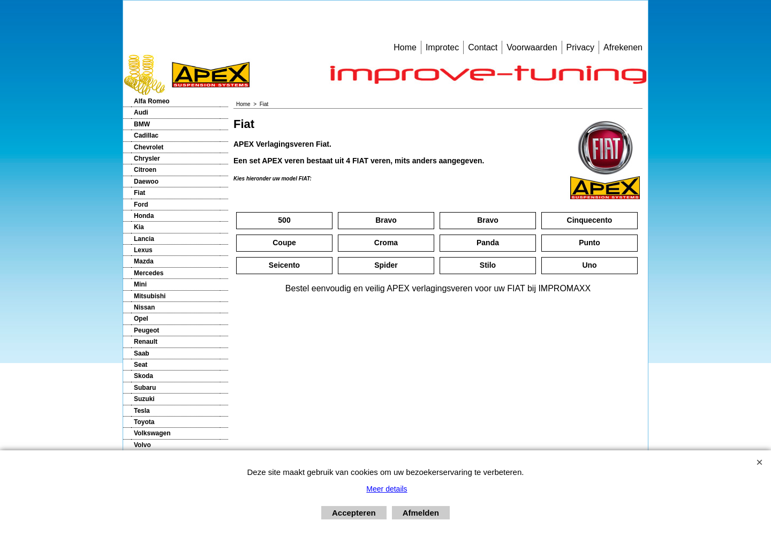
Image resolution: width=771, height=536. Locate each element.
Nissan (144, 307)
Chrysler (147, 158)
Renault (145, 341)
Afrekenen (622, 47)
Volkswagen (152, 433)
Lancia (144, 239)
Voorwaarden (532, 47)
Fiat (139, 193)
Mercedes (148, 273)
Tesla (142, 410)
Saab (141, 353)
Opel (141, 318)
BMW (142, 124)
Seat (140, 364)
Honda (144, 216)
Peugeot (146, 330)
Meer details (386, 489)
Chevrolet (148, 147)
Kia (139, 227)
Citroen (145, 169)
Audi (141, 112)
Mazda (144, 261)
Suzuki (144, 399)
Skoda (143, 376)
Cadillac (146, 135)
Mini (140, 284)
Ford (141, 204)
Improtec (442, 47)
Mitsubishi (149, 296)
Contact (482, 47)
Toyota (144, 422)
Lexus (143, 250)
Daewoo (146, 181)
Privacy (580, 47)
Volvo (142, 445)
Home (405, 47)
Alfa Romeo (152, 101)
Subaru (145, 387)
